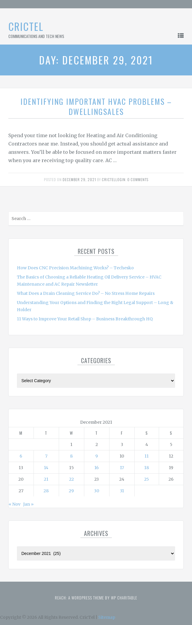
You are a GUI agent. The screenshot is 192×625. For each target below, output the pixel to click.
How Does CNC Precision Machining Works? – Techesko (75, 267)
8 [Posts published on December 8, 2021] (71, 456)
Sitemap (106, 617)
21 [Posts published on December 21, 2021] (46, 479)
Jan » (28, 504)
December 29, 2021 (79, 179)
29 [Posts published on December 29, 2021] (71, 490)
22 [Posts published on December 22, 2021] (71, 479)
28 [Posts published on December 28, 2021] (46, 490)
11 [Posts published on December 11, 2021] (147, 456)
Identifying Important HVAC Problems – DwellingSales (96, 106)
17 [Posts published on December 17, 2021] (122, 467)
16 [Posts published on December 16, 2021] (96, 467)
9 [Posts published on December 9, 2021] (96, 456)
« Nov (14, 504)
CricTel (26, 26)
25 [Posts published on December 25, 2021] (146, 479)
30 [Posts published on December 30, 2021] (96, 490)
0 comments (137, 179)
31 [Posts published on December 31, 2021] (122, 490)
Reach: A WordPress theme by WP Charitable (96, 598)
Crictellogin (114, 179)
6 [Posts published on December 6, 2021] (21, 456)
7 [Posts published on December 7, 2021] (46, 456)
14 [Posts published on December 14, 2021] (46, 467)
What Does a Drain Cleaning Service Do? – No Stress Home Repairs (86, 293)
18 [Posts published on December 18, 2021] (146, 467)
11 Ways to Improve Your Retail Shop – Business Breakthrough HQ (85, 319)
